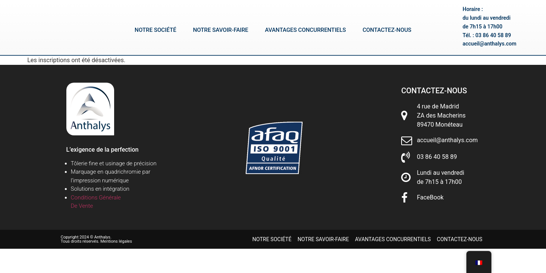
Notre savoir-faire (220, 30)
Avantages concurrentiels (305, 30)
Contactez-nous (386, 30)
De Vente (82, 205)
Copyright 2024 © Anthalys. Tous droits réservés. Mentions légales (96, 239)
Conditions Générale (96, 197)
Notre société (155, 30)
